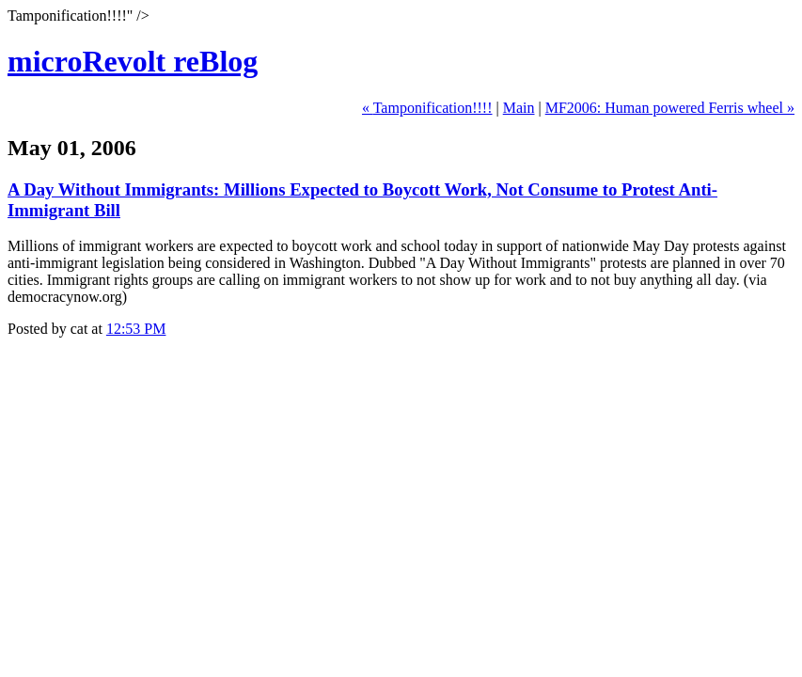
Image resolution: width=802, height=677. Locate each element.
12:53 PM (136, 329)
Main (519, 108)
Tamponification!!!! (433, 108)
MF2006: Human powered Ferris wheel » (669, 108)
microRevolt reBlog (133, 61)
